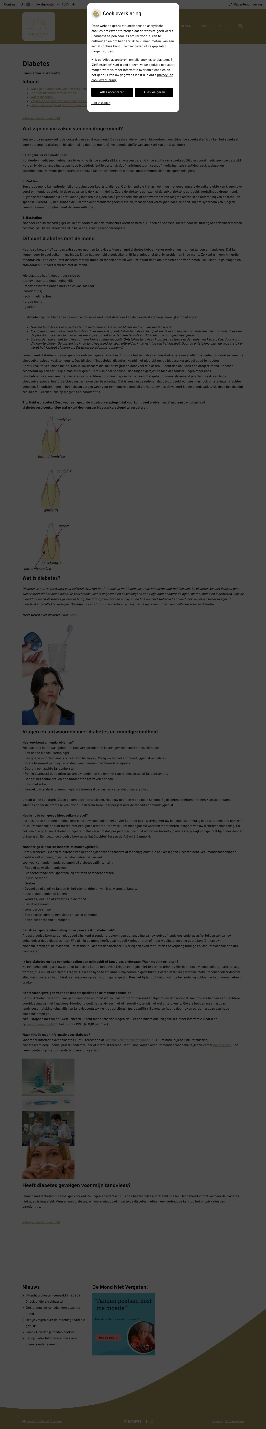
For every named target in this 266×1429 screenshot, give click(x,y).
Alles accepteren (112, 92)
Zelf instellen (101, 103)
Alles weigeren (154, 92)
